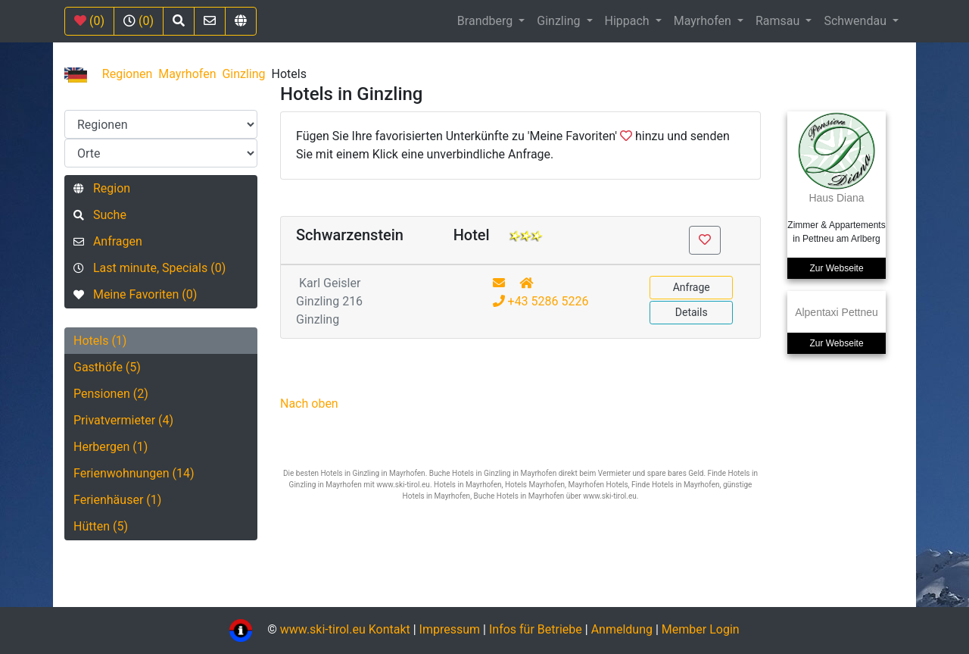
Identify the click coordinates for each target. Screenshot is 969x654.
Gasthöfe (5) (107, 367)
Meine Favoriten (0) (135, 294)
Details (691, 312)
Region (101, 188)
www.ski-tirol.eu (323, 629)
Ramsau (779, 21)
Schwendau (857, 21)
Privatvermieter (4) (123, 420)
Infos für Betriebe (535, 629)
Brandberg (486, 21)
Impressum (450, 629)
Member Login (701, 629)
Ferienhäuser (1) (117, 500)
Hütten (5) (100, 526)
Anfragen (107, 241)
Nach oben (309, 403)
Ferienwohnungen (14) (134, 473)
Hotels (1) (99, 340)
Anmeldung (622, 629)
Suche (99, 215)
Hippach (629, 21)
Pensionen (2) (110, 393)
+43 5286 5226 (541, 301)
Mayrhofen (704, 21)
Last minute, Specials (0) (149, 268)
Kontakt (391, 629)
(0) (89, 21)
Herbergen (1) (110, 447)
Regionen (127, 74)
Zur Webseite (836, 268)
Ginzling (560, 21)
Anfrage (691, 287)
